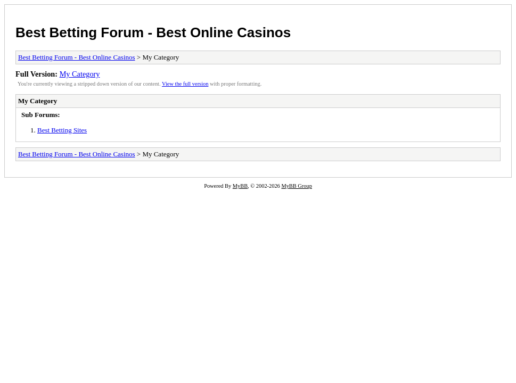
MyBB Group (296, 186)
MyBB (240, 186)
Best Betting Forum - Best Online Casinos (153, 32)
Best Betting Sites (62, 130)
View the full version (185, 84)
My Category (80, 74)
